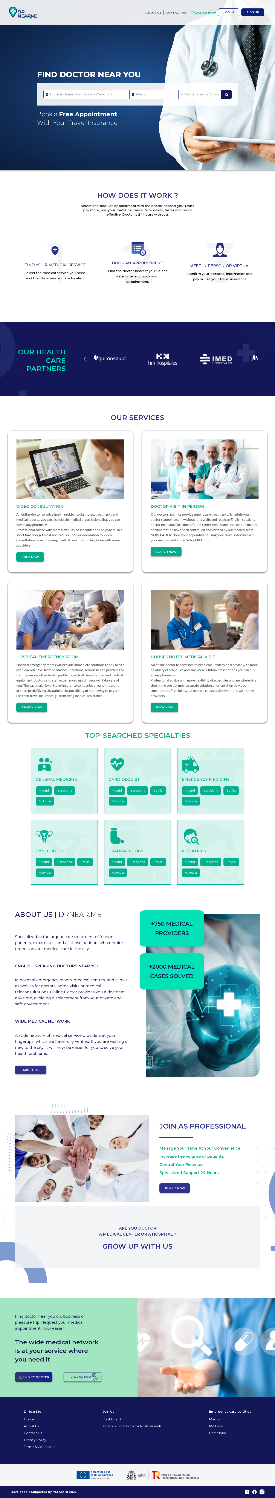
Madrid (44, 790)
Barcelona (64, 790)
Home (29, 1419)
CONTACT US (176, 12)
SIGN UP (253, 12)
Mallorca (45, 801)
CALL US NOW (203, 12)
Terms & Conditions (39, 1447)
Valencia (118, 801)
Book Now (30, 557)
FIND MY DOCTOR (33, 1377)
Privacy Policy (35, 1440)
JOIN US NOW (175, 1188)
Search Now (166, 551)
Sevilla (158, 790)
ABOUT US (153, 12)
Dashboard (112, 1419)
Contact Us (33, 1433)
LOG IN (228, 12)
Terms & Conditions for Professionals (132, 1426)
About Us (31, 1426)
